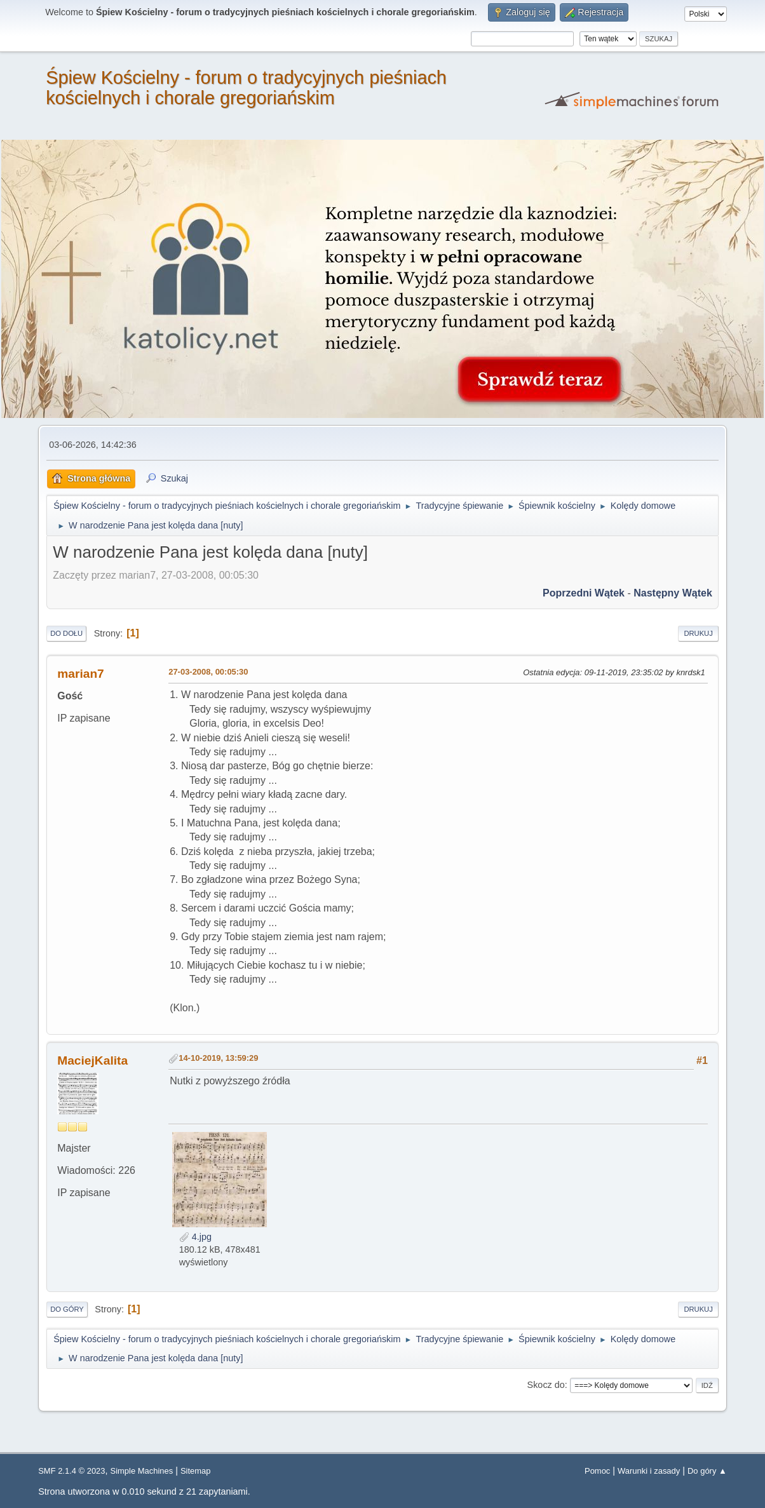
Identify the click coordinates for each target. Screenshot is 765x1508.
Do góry (67, 1309)
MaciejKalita (92, 1060)
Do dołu (66, 633)
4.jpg (195, 1237)
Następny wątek (672, 593)
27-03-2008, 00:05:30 (208, 672)
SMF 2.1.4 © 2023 (71, 1471)
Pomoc (597, 1471)
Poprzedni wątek (584, 593)
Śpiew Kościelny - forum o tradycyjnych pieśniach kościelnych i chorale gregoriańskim (246, 87)
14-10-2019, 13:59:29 (218, 1058)
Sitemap (195, 1471)
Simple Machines (142, 1471)
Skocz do (546, 1385)
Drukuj (698, 633)
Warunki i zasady (649, 1471)
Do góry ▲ (707, 1471)
